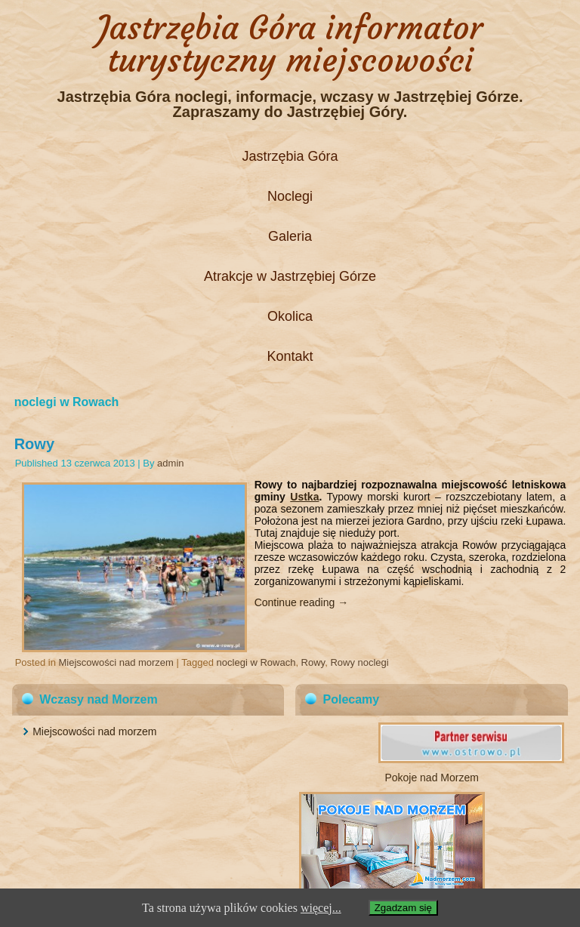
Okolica (290, 316)
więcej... (321, 907)
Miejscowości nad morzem (116, 662)
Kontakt (290, 356)
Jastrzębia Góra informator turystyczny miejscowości (290, 44)
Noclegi (290, 196)
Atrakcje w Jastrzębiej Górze (290, 276)
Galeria (290, 236)
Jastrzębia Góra (290, 156)
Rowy (34, 444)
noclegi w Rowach (256, 662)
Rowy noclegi (359, 662)
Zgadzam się (403, 907)
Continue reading (302, 602)
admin (170, 463)
